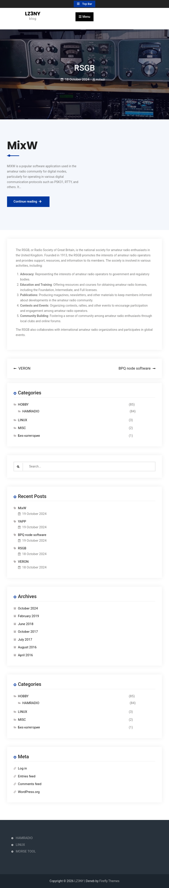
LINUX (22, 420)
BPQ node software (32, 535)
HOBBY (23, 404)
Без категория (29, 436)
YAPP (22, 521)
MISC (22, 428)
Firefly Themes (109, 881)
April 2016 (25, 655)
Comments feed (30, 784)
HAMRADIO (30, 411)
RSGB (22, 548)
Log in (22, 768)
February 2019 (28, 616)
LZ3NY (32, 13)
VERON (23, 562)
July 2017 (25, 640)
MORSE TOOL (26, 851)
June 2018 (25, 624)
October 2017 (28, 632)
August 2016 (27, 647)
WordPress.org (29, 792)
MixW (22, 508)
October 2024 (28, 608)
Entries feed (26, 776)
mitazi (100, 79)
